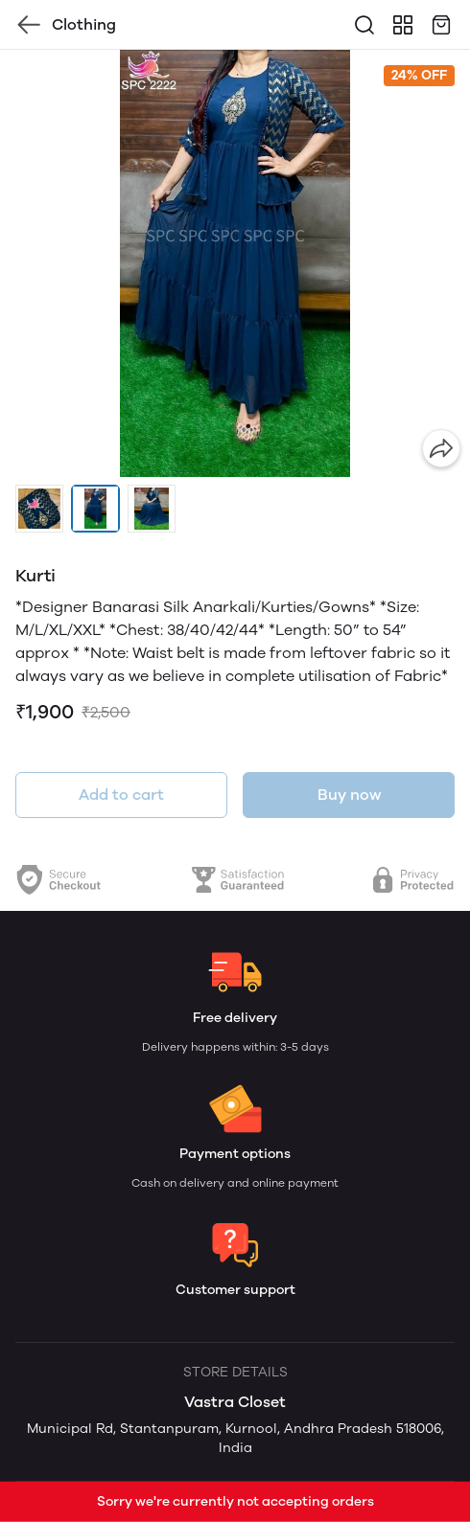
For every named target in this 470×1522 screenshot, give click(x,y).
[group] (235, 263)
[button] (39, 509)
